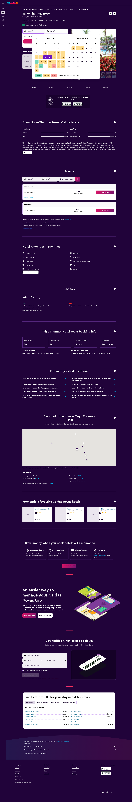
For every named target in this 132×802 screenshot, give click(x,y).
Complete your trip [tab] (69, 702)
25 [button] (41, 66)
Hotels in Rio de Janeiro (32, 711)
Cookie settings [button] (27, 228)
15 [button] (58, 57)
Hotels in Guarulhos (75, 722)
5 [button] (45, 53)
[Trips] (3, 25)
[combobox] (46, 655)
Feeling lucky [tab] (55, 702)
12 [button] (45, 57)
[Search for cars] (3, 16)
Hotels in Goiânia (30, 719)
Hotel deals (25, 9)
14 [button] (54, 57)
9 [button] (77, 53)
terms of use (46, 678)
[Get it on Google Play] (66, 104)
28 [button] (54, 66)
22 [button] (58, 61)
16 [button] (63, 57)
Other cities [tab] (29, 702)
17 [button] (36, 61)
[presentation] (77, 104)
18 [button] (41, 61)
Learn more (68, 219)
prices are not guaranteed (62, 741)
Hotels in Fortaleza (30, 716)
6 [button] (49, 53)
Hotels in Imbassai (75, 719)
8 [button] (58, 53)
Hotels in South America (36, 9)
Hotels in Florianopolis (76, 716)
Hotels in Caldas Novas (69, 9)
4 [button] (86, 48)
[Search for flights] (3, 8)
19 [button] (45, 61)
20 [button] (50, 61)
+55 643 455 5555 (28, 22)
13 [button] (50, 57)
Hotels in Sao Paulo (75, 711)
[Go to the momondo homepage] (13, 3)
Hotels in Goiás (58, 9)
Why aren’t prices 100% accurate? (70, 753)
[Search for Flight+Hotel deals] (3, 20)
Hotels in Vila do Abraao (32, 724)
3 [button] (36, 53)
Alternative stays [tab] (42, 702)
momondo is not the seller (70, 746)
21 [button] (54, 61)
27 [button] (50, 66)
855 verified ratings (40, 25)
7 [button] (54, 53)
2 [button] (77, 48)
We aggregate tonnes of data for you (70, 750)
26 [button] (45, 66)
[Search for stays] (3, 12)
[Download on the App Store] (77, 104)
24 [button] (36, 66)
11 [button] (41, 57)
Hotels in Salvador (30, 714)
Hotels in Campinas (75, 714)
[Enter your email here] (46, 665)
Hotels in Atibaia (29, 722)
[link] (69, 566)
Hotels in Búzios (74, 724)
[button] (3, 3)
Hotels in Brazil (48, 9)
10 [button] (36, 57)
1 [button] (58, 48)
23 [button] (63, 61)
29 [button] (58, 66)
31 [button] (36, 70)
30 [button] (63, 66)
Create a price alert (99, 555)
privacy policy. (55, 678)
